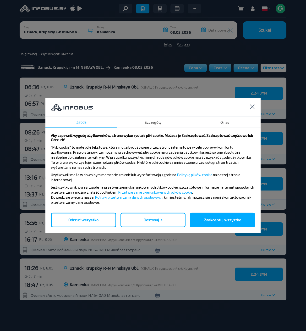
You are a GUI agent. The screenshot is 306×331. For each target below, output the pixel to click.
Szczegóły (153, 122)
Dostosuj (151, 220)
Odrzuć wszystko (83, 220)
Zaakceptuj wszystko (222, 220)
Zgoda (81, 122)
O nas (224, 122)
